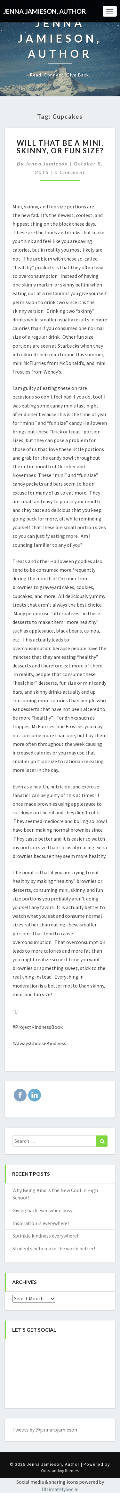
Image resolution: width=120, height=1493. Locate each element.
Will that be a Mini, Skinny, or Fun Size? (60, 147)
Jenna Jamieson (47, 163)
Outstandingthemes (60, 1470)
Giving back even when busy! (43, 1210)
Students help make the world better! (53, 1248)
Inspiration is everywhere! (40, 1223)
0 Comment (69, 172)
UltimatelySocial (60, 1489)
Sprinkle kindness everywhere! (45, 1235)
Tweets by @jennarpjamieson (44, 1429)
